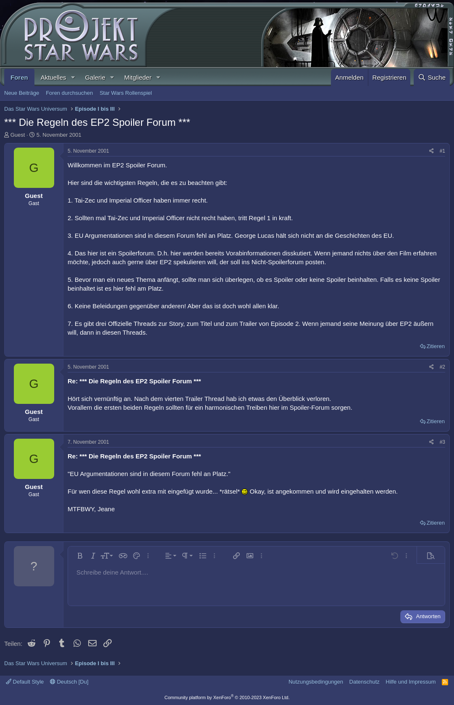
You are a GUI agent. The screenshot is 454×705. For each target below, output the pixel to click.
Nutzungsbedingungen (316, 682)
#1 (442, 151)
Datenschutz (364, 682)
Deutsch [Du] (69, 682)
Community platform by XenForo (227, 697)
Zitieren (436, 346)
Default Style (25, 682)
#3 (442, 442)
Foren (19, 77)
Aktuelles (53, 77)
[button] (73, 77)
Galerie (95, 77)
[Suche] (432, 77)
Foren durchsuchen (69, 93)
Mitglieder (138, 77)
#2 (442, 367)
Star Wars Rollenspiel (126, 93)
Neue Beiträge (21, 93)
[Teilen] (431, 151)
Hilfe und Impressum (411, 682)
